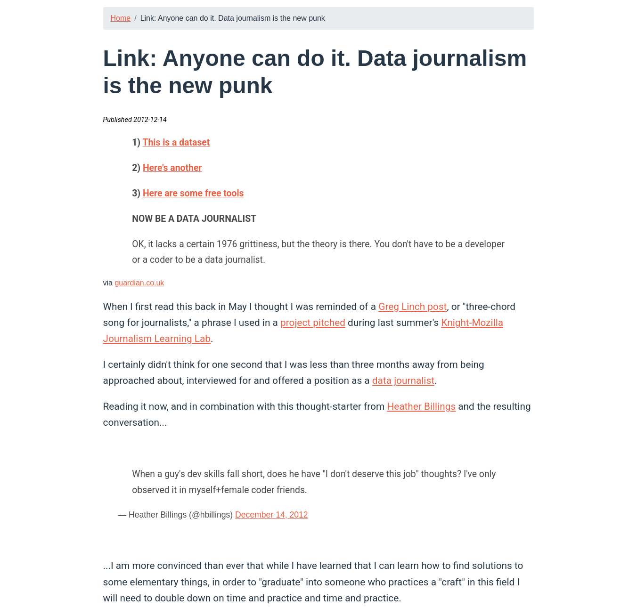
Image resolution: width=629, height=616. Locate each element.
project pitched (312, 322)
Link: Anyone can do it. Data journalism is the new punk (232, 18)
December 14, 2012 (271, 514)
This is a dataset (176, 142)
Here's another (172, 167)
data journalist (403, 380)
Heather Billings (421, 406)
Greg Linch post (412, 306)
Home (121, 18)
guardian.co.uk (139, 283)
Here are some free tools (193, 193)
